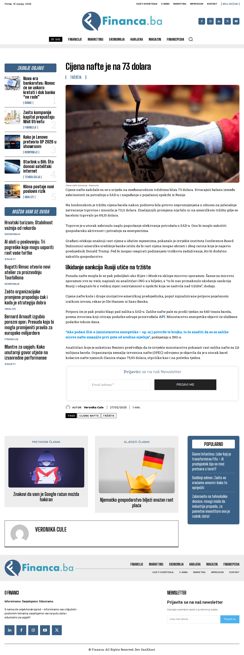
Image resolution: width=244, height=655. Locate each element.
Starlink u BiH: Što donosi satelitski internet (38, 166)
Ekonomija (12, 234)
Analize (29, 197)
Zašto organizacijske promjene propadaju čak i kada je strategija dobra (26, 297)
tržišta (109, 415)
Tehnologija (32, 177)
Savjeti (10, 259)
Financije (31, 127)
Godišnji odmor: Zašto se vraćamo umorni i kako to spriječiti (209, 482)
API (162, 317)
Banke (28, 102)
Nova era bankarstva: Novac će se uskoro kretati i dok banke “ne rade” (39, 88)
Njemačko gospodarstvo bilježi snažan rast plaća (136, 502)
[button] (190, 39)
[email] (193, 619)
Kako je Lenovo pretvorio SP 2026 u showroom (39, 141)
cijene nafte (89, 415)
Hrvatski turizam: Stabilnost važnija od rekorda (29, 225)
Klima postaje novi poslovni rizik (38, 189)
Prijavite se (230, 619)
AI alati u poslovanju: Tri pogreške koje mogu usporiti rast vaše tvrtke (29, 247)
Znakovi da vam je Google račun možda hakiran (46, 497)
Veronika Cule (94, 407)
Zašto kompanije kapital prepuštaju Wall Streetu (39, 117)
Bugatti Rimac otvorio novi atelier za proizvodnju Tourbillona (27, 272)
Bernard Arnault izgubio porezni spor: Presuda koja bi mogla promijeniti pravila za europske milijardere (29, 325)
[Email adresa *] (120, 384)
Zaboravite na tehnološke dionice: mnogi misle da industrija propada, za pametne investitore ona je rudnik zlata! (211, 506)
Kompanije (31, 152)
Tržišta (76, 77)
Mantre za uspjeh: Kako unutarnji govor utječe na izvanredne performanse (26, 352)
